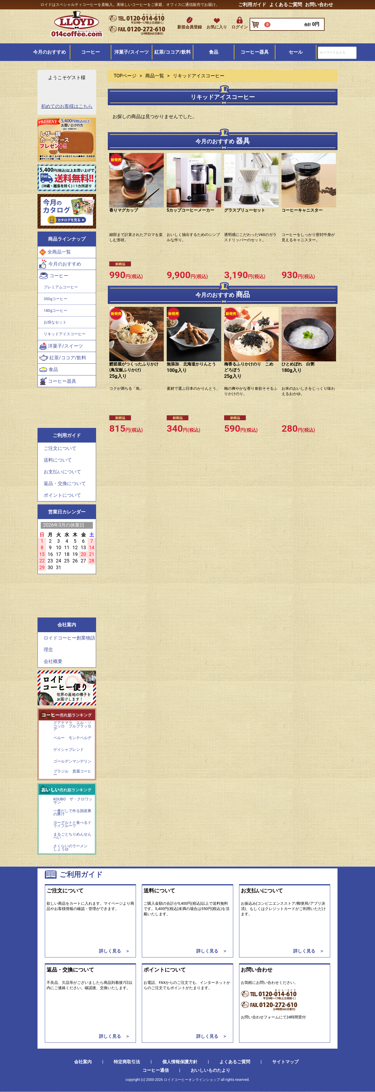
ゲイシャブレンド (68, 749)
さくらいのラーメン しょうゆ (72, 847)
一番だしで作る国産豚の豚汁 (72, 812)
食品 (213, 52)
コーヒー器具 (255, 52)
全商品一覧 (55, 252)
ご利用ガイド (252, 4)
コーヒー (90, 52)
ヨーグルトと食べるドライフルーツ (72, 824)
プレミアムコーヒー (61, 287)
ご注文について (60, 448)
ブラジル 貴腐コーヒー (72, 773)
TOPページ (125, 76)
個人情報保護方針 (179, 1062)
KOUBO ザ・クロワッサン (72, 800)
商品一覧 (154, 76)
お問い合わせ (319, 4)
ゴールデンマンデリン (72, 761)
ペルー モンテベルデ (72, 738)
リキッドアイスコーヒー (65, 334)
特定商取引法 (127, 1062)
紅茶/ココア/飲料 (172, 52)
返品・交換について (65, 483)
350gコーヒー (55, 299)
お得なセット (55, 322)
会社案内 (83, 1062)
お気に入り (217, 27)
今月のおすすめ (49, 52)
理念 (48, 649)
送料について (58, 460)
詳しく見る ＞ (114, 951)
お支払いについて (62, 471)
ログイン (239, 27)
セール (296, 52)
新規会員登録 (189, 27)
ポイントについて (62, 495)
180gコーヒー (55, 310)
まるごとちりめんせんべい (72, 836)
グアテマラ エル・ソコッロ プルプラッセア (72, 726)
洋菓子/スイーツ (131, 52)
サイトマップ (285, 1062)
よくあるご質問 (285, 4)
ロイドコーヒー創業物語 (69, 638)
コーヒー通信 (155, 1070)
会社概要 (53, 661)
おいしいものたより (210, 1070)
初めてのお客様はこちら (67, 106)
